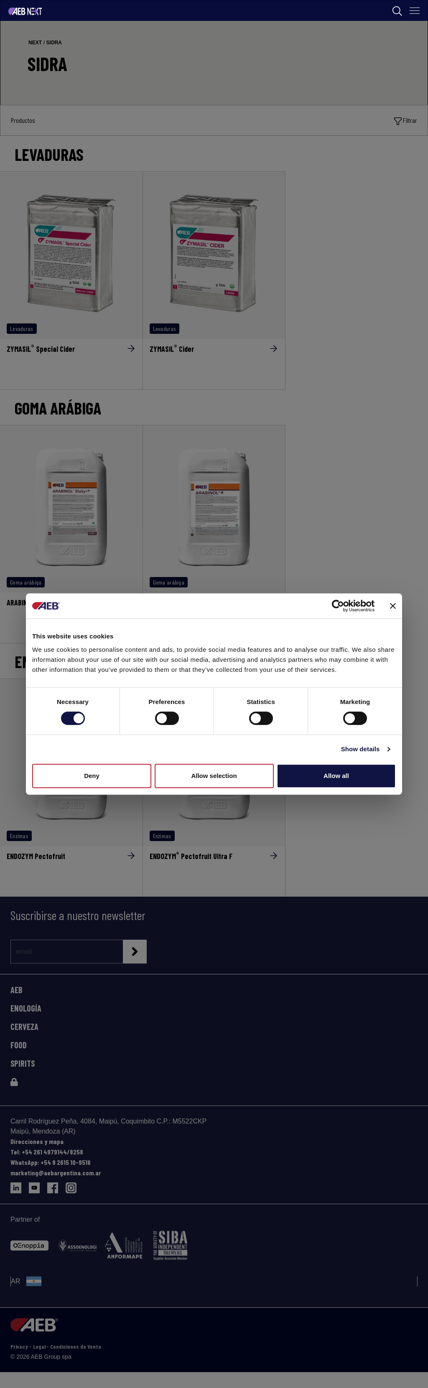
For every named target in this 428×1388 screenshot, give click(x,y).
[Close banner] (393, 606)
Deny (91, 775)
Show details (360, 748)
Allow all (336, 775)
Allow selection (214, 775)
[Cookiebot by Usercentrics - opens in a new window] (337, 606)
